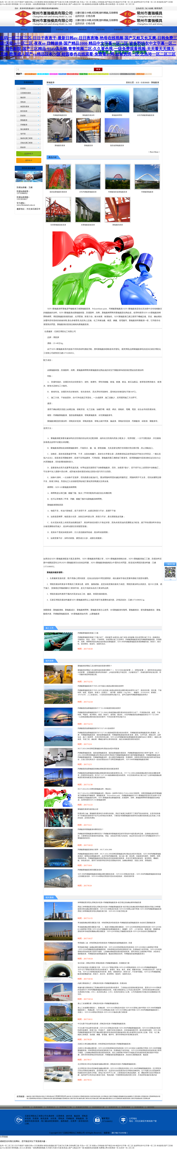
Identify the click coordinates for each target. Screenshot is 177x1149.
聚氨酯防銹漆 (117, 225)
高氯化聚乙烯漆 (26, 143)
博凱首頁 (24, 29)
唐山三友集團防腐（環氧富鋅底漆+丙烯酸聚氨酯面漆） (99, 1003)
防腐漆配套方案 (98, 1107)
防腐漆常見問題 (82, 1107)
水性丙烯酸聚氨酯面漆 (145, 115)
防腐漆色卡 (28, 154)
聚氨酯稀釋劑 (117, 115)
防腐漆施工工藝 (62, 29)
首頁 (137, 82)
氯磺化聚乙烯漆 (26, 138)
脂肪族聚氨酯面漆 (117, 145)
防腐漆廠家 (118, 29)
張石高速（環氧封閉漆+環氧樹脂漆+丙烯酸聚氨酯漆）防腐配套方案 (104, 963)
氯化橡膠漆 (24, 129)
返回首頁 (26, 1107)
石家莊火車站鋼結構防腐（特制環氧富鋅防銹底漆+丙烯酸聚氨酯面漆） (105, 1044)
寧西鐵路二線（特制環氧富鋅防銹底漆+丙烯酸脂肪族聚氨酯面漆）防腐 (105, 943)
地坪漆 (23, 134)
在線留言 (135, 29)
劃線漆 (23, 147)
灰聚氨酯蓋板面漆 (88, 225)
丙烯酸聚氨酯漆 (147, 192)
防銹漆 (23, 116)
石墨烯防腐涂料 (60, 1096)
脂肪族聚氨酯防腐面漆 (58, 192)
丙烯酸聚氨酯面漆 (60, 115)
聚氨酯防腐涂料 (88, 115)
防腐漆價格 (100, 29)
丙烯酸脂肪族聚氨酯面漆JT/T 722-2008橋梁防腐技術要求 (99, 708)
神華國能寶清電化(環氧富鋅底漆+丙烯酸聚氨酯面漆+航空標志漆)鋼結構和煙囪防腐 (109, 902)
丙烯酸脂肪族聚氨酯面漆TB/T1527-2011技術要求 (96, 728)
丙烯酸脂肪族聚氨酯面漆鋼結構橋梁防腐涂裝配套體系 (98, 769)
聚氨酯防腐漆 (60, 145)
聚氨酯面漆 (88, 145)
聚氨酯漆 (23, 120)
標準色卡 (28, 160)
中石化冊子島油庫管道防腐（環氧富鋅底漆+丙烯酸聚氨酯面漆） (102, 1024)
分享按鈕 (4, 1137)
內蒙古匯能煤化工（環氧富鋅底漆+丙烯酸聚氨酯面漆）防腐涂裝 (102, 983)
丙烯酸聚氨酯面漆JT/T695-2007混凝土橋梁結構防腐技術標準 (101, 686)
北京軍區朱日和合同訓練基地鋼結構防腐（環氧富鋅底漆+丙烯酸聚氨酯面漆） (107, 1064)
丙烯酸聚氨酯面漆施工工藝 (88, 633)
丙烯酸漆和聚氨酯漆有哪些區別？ (90, 829)
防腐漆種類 (42, 29)
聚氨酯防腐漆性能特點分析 (88, 809)
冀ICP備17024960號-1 (120, 1133)
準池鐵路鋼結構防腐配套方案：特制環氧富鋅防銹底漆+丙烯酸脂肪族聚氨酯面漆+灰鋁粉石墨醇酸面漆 (116, 923)
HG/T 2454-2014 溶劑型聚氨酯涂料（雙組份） (95, 789)
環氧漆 (23, 102)
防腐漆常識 (113, 1107)
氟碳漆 (23, 97)
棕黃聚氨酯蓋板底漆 (58, 225)
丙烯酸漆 (23, 125)
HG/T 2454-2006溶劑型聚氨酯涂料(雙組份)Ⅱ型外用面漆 (98, 749)
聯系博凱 (152, 29)
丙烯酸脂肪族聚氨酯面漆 (117, 192)
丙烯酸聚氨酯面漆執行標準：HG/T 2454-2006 (95, 850)
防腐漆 (23, 88)
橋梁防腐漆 (24, 106)
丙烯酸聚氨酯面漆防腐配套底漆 (90, 870)
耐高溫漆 (23, 111)
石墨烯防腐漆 (25, 93)
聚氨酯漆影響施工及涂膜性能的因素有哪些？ (95, 666)
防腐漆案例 (82, 29)
